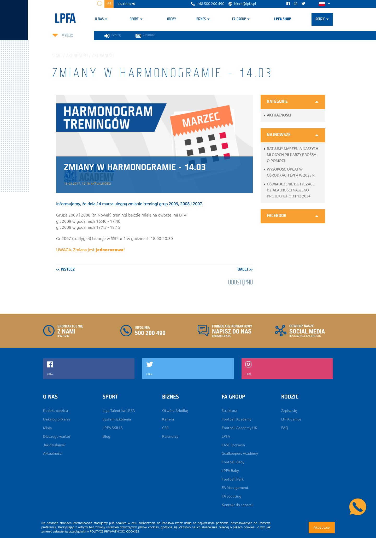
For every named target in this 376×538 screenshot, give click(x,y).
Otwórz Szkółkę (175, 410)
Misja (47, 428)
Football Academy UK (239, 428)
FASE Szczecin (233, 445)
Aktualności (279, 115)
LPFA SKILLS (112, 428)
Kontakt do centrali (238, 505)
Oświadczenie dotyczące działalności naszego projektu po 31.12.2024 (291, 190)
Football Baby (233, 462)
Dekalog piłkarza (56, 419)
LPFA (226, 436)
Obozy (171, 19)
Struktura (229, 410)
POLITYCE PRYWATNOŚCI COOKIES (114, 531)
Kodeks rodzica (55, 410)
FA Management (235, 488)
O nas (99, 19)
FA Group (239, 19)
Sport (134, 19)
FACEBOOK (313, 335)
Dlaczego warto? (56, 436)
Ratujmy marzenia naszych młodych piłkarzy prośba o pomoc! (292, 155)
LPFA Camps (291, 419)
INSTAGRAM (297, 335)
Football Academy (236, 419)
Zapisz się (289, 410)
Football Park (233, 479)
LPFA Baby (230, 471)
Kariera (168, 419)
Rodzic (320, 19)
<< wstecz (65, 269)
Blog (106, 436)
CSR (165, 428)
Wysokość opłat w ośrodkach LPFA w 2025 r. (291, 172)
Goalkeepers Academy (240, 453)
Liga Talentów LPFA (119, 410)
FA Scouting (231, 496)
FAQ (284, 428)
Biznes (201, 19)
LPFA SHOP (282, 19)
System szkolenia (117, 419)
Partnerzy (170, 436)
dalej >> (245, 269)
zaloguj (126, 3)
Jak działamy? (54, 445)
